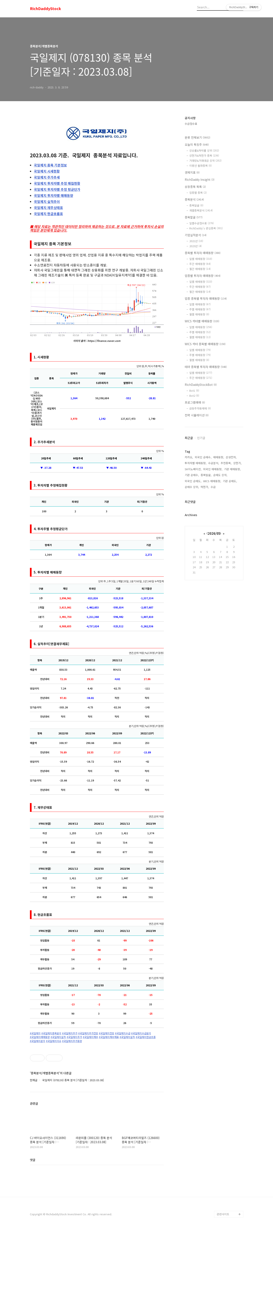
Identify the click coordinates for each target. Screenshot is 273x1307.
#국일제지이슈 (53, 1041)
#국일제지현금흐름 (146, 1037)
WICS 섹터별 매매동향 (202, 321)
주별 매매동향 (200, 309)
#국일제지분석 (37, 1041)
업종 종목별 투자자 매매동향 (206, 298)
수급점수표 (191, 124)
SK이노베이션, (193, 469)
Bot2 (194, 396)
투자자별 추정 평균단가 (57, 189)
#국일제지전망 (106, 1033)
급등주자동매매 (200, 408)
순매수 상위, (192, 487)
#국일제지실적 (58, 1037)
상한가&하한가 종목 (204, 156)
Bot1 (194, 391)
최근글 (189, 438)
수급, (214, 487)
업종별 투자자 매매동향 (202, 276)
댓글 (32, 1236)
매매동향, (218, 457)
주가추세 (47, 177)
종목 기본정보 (50, 165)
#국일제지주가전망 (88, 1033)
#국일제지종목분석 (51, 1033)
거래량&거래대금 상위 (205, 161)
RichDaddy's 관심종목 (206, 228)
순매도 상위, (220, 475)
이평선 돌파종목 (200, 166)
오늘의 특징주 (197, 144)
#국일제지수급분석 (141, 1033)
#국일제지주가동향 (72, 1041)
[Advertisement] (97, 1082)
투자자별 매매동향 (53, 195)
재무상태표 (48, 207)
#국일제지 (35, 1033)
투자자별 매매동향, (195, 463)
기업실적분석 (195, 235)
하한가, (205, 487)
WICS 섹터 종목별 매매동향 (205, 344)
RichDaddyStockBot (201, 384)
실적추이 (47, 201)
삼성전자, (231, 457)
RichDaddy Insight (199, 179)
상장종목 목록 (195, 187)
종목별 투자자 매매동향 (202, 253)
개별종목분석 (201, 210)
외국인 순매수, (203, 457)
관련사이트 (223, 1291)
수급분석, (213, 463)
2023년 (195, 246)
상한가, (237, 463)
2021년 (196, 241)
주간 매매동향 (200, 264)
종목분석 (194, 199)
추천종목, (226, 463)
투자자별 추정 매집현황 (57, 183)
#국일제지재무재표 (109, 1037)
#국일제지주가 (69, 1033)
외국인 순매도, (193, 481)
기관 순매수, (192, 475)
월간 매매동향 (200, 269)
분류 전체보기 (197, 137)
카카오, (189, 457)
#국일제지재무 (90, 1037)
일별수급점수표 (201, 223)
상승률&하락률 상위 (204, 150)
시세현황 (47, 171)
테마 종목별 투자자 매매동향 (206, 367)
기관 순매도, (230, 481)
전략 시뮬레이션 (197, 415)
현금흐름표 (48, 213)
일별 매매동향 (200, 259)
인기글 (201, 438)
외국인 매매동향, (212, 469)
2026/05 (214, 533)
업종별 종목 (198, 193)
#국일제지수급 (122, 1033)
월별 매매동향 (199, 314)
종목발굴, (206, 475)
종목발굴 (196, 205)
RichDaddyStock (45, 8)
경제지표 (192, 172)
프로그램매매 (195, 402)
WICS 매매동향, (212, 481)
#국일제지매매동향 (40, 1037)
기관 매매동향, (232, 469)
